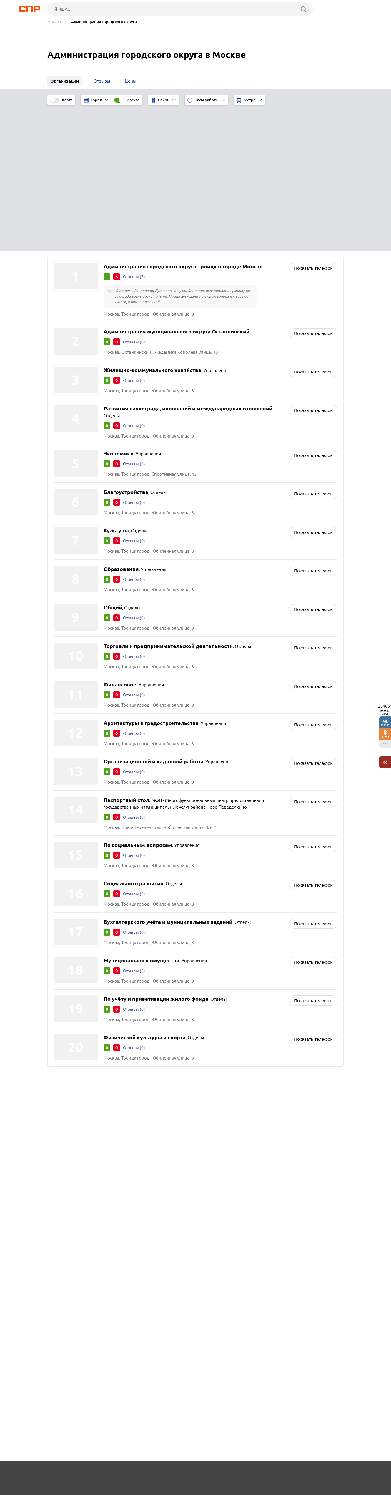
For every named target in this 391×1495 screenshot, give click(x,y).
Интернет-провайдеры (227, 972)
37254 (385, 736)
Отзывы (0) (134, 195)
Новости (94, 1473)
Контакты (179, 1473)
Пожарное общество (225, 979)
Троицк (62, 965)
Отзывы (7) (134, 129)
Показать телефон (313, 121)
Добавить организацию (317, 1473)
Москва (54, 22)
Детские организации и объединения (242, 965)
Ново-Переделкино (75, 973)
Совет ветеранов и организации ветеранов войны (255, 957)
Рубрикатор (58, 1473)
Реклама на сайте (136, 1473)
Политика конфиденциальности (126, 1490)
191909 (385, 725)
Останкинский (70, 980)
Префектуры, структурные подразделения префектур (259, 987)
